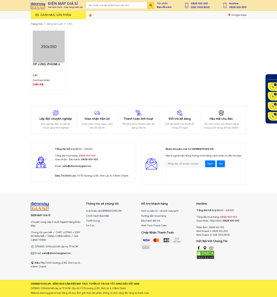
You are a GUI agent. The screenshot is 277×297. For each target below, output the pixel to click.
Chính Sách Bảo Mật (97, 215)
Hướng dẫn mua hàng (153, 215)
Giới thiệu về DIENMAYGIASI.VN (104, 210)
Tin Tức (90, 225)
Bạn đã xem (164, 7)
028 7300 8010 (200, 7)
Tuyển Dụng (93, 220)
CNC (35, 75)
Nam (210, 163)
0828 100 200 (237, 7)
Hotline (234, 3)
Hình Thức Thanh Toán (154, 225)
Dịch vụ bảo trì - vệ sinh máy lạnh (159, 210)
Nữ (221, 163)
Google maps (237, 14)
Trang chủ (36, 23)
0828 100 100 (199, 3)
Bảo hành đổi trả (150, 220)
